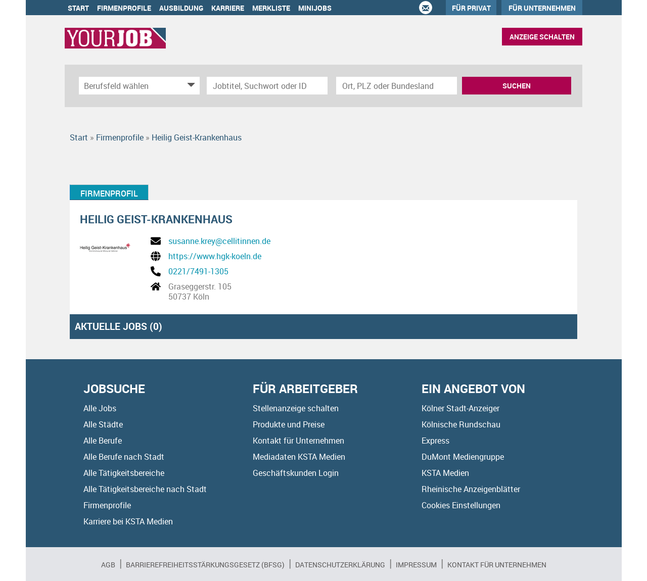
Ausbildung (181, 8)
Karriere (227, 8)
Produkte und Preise (289, 424)
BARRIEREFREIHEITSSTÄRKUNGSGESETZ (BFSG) (205, 564)
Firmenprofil (109, 193)
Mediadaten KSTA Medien (299, 456)
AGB (108, 564)
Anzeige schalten (542, 36)
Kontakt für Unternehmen (298, 440)
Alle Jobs (99, 408)
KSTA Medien (445, 472)
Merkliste (271, 8)
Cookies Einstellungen (461, 505)
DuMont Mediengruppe (463, 456)
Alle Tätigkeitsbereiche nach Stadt (145, 489)
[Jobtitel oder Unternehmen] (267, 85)
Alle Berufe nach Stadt (123, 456)
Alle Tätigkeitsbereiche (123, 472)
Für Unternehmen (542, 8)
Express (435, 440)
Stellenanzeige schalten (296, 408)
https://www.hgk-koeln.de (214, 256)
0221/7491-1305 (198, 271)
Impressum (416, 564)
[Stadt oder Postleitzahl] (396, 85)
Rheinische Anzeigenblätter (471, 489)
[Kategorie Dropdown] (189, 85)
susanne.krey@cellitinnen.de (219, 241)
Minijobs (315, 8)
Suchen (516, 85)
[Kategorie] (129, 85)
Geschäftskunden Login (296, 472)
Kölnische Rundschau (461, 424)
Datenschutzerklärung (340, 564)
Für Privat (471, 8)
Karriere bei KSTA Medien (128, 521)
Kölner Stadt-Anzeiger (460, 408)
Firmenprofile (124, 8)
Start (78, 8)
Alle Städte (103, 424)
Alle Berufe (102, 440)
